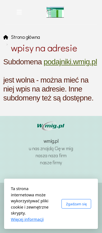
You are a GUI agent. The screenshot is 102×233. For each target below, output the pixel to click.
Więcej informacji (27, 219)
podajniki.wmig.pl (70, 62)
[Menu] (19, 12)
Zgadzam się (76, 203)
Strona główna (25, 37)
